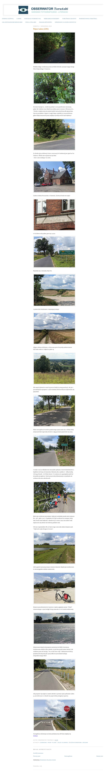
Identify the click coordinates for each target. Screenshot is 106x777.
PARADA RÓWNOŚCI (45, 22)
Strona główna (68, 756)
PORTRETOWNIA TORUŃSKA (88, 18)
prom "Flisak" (52, 742)
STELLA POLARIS (30, 22)
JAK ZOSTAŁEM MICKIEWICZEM (12, 22)
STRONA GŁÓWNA (8, 18)
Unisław (85, 742)
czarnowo (43, 742)
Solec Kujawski (63, 742)
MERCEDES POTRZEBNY (51, 18)
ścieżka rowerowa (75, 742)
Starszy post (99, 756)
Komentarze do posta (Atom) (48, 760)
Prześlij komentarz (38, 753)
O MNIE (19, 18)
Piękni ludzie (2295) (41, 29)
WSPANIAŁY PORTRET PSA (32, 18)
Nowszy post (36, 756)
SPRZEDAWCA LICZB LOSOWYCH (65, 22)
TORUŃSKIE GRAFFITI (69, 18)
